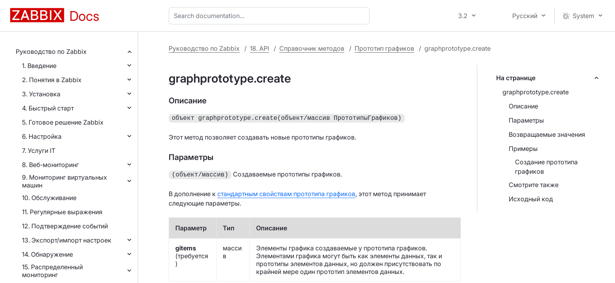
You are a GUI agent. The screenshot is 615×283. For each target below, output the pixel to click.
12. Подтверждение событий (65, 226)
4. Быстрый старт (48, 108)
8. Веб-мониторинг (50, 165)
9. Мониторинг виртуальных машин (64, 181)
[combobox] (271, 15)
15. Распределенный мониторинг (52, 271)
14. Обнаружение (47, 254)
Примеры (523, 149)
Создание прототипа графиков (546, 166)
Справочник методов (311, 48)
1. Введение (39, 66)
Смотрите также (534, 185)
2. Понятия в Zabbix (52, 80)
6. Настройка (42, 136)
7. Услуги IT (38, 150)
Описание (523, 106)
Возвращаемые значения (547, 134)
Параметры (526, 120)
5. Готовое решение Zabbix (63, 122)
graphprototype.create (535, 92)
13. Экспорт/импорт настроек (66, 240)
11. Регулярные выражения (62, 212)
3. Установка (41, 94)
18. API (259, 48)
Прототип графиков (384, 48)
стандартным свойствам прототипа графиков (286, 192)
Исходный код (531, 199)
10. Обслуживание (49, 198)
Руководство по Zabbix (51, 51)
